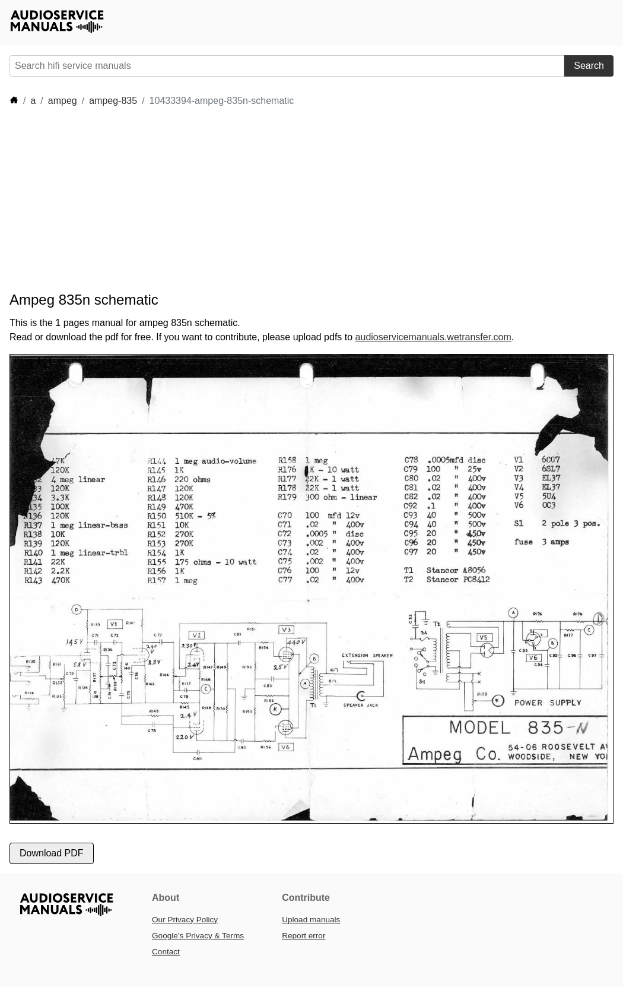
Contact (166, 951)
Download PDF (52, 853)
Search (589, 66)
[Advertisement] (225, 199)
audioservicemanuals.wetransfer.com (433, 337)
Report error (303, 935)
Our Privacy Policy (185, 919)
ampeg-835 (113, 101)
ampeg (62, 101)
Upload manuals (311, 919)
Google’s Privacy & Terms (198, 935)
